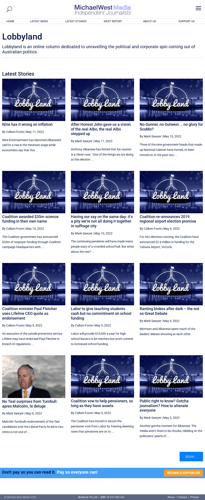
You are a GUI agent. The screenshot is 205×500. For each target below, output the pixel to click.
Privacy (194, 497)
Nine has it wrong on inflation (27, 124)
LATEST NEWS (39, 21)
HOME (10, 21)
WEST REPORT (113, 21)
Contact (182, 497)
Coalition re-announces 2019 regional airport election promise (168, 219)
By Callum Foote (13, 132)
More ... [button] (191, 456)
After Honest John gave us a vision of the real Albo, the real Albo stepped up (101, 129)
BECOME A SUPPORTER (183, 473)
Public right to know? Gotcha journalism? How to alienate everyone (164, 405)
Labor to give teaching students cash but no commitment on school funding (101, 313)
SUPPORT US (186, 21)
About (171, 497)
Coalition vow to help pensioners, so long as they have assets (102, 403)
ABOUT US (149, 21)
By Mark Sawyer (81, 141)
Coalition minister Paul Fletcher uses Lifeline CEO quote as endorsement (29, 313)
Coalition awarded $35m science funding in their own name (30, 219)
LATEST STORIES (76, 21)
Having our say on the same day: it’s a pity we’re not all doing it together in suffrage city (102, 221)
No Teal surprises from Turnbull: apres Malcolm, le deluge (30, 403)
